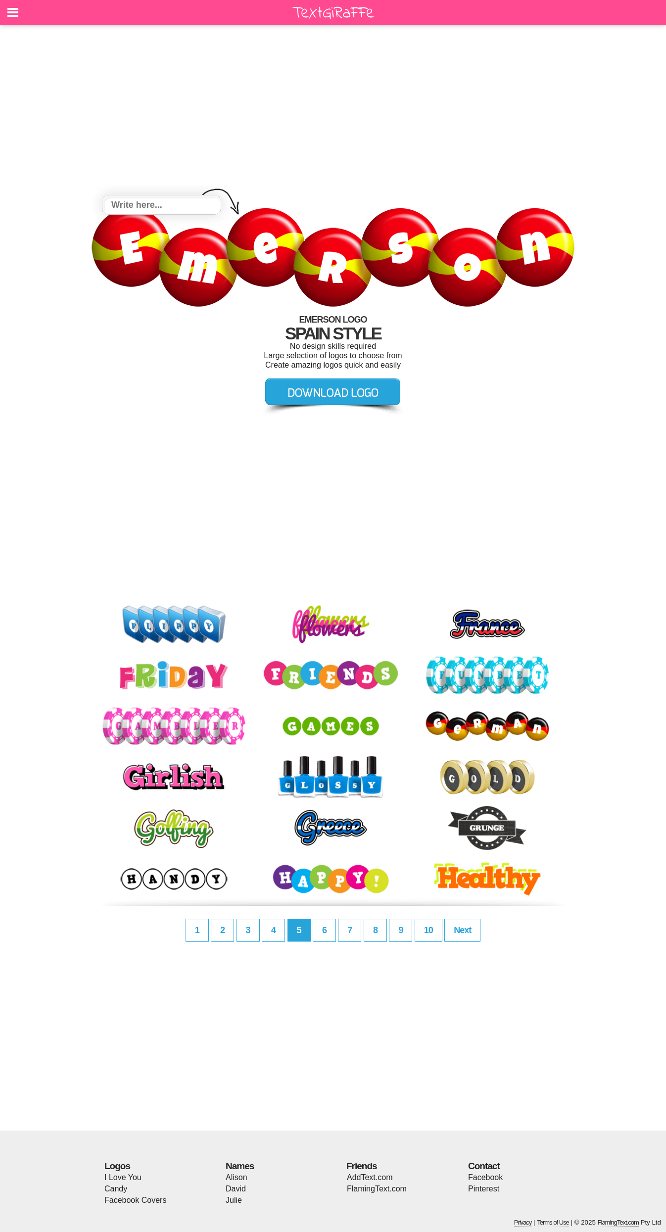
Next (462, 930)
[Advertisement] (333, 111)
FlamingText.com (377, 1189)
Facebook (485, 1177)
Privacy (523, 1222)
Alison (236, 1177)
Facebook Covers (135, 1200)
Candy (115, 1189)
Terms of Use (553, 1222)
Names (240, 1166)
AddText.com (369, 1177)
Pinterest (483, 1189)
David (236, 1189)
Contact (484, 1166)
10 (428, 930)
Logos (117, 1166)
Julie (234, 1200)
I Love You (123, 1177)
